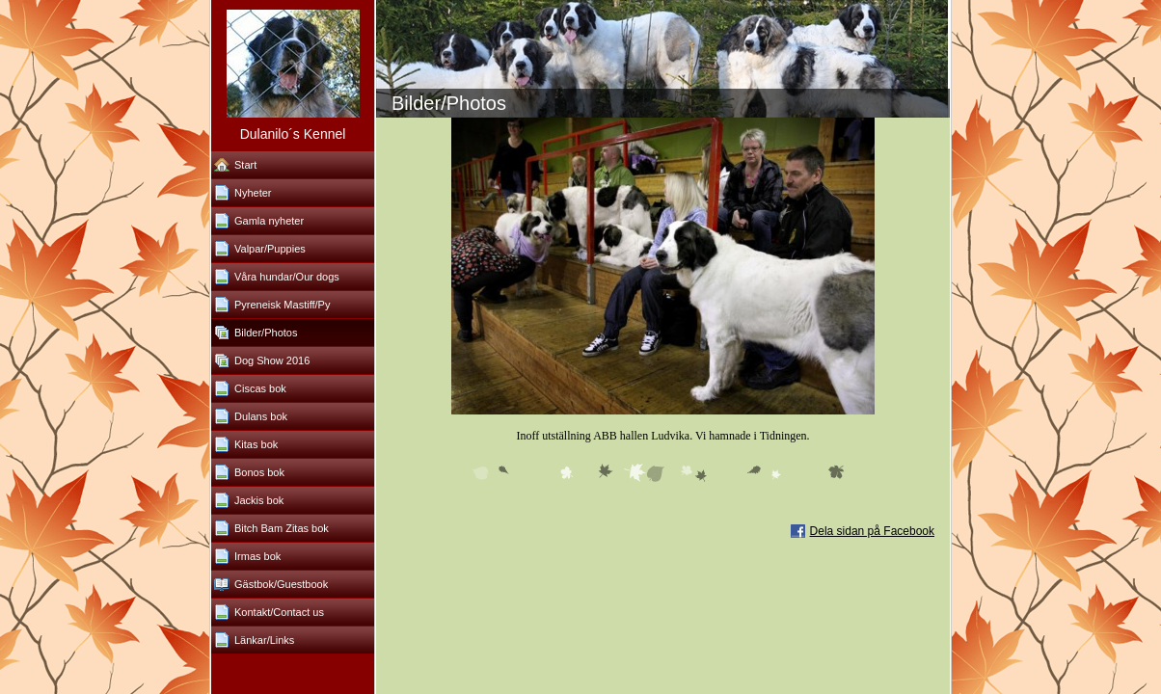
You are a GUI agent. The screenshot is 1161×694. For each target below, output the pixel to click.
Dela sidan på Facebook (872, 531)
